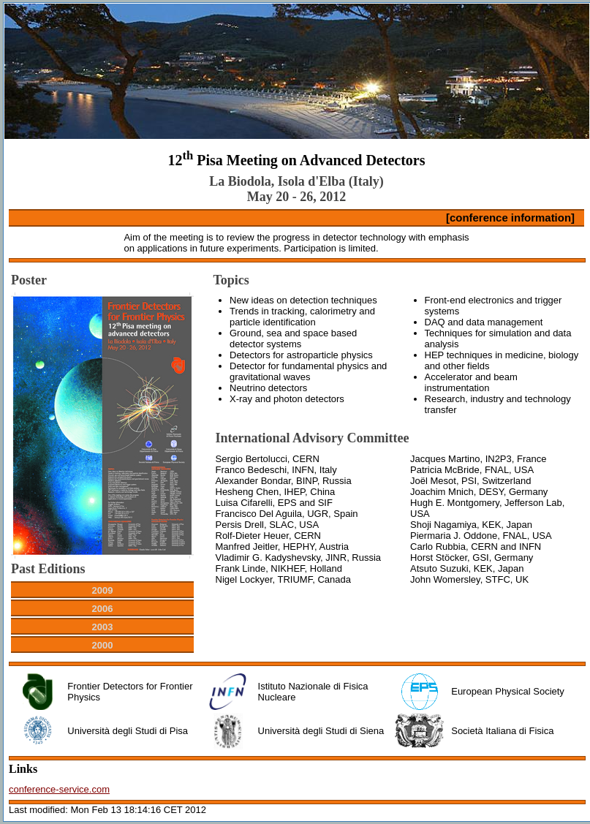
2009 (102, 590)
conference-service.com (59, 789)
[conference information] (510, 217)
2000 (102, 645)
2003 (102, 626)
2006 (102, 608)
